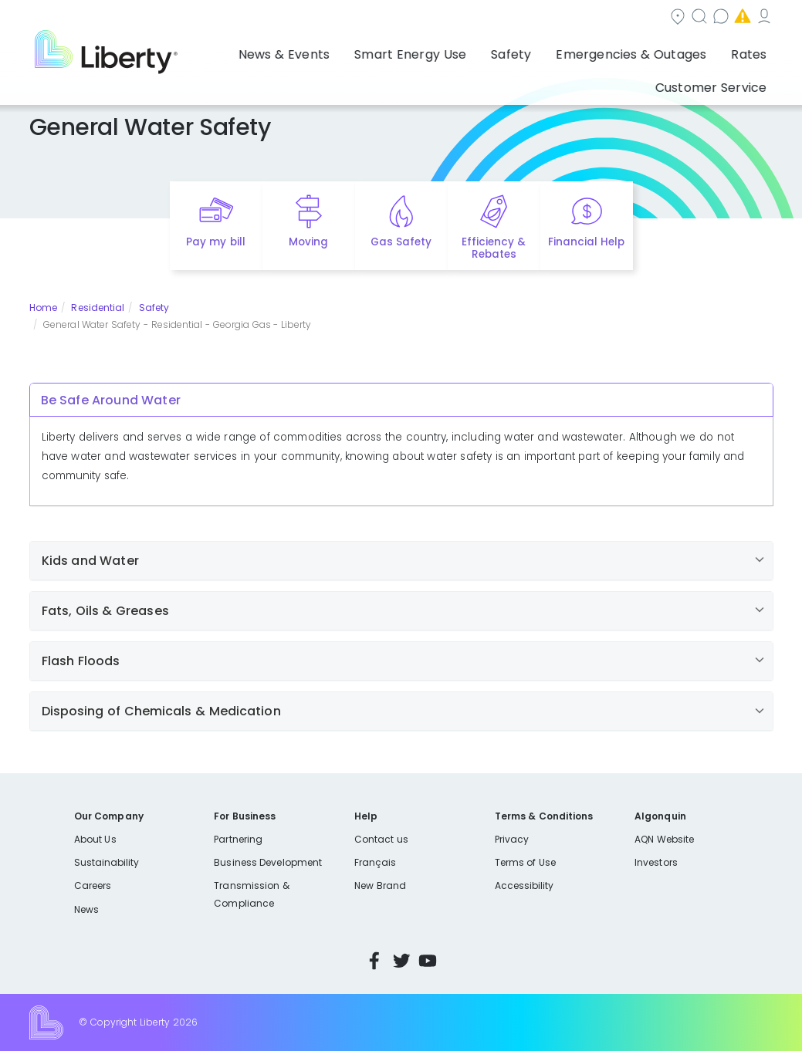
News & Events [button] (238, 50)
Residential (97, 307)
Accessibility (524, 885)
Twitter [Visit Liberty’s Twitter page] (401, 961)
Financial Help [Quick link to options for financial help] (586, 242)
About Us (95, 839)
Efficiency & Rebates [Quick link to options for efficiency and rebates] (494, 248)
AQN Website (664, 839)
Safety (154, 307)
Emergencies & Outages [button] (532, 50)
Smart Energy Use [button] (344, 50)
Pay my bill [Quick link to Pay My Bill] (215, 242)
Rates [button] (633, 50)
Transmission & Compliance (251, 894)
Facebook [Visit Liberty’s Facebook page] (374, 961)
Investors (656, 862)
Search (465, 18)
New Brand (380, 885)
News (86, 909)
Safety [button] (429, 50)
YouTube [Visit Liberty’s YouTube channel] (428, 961)
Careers (92, 885)
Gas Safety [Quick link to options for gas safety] (401, 242)
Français (375, 862)
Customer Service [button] (716, 50)
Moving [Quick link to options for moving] (308, 242)
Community (381, 18)
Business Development (268, 862)
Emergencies (642, 18)
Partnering (238, 839)
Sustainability (107, 862)
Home (43, 307)
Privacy (512, 839)
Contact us (547, 18)
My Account (739, 18)
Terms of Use (526, 862)
